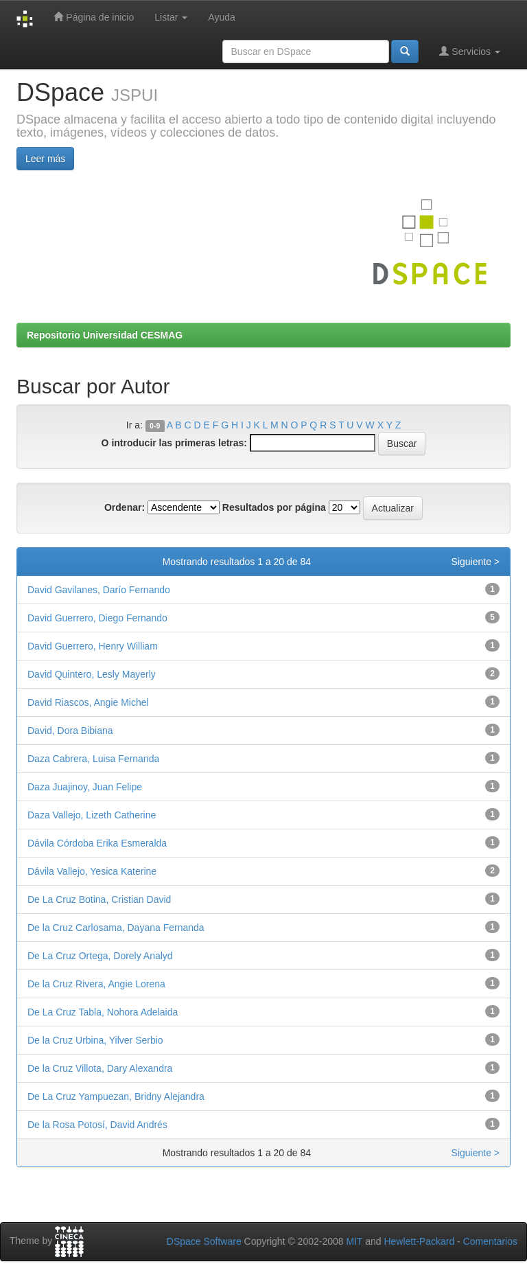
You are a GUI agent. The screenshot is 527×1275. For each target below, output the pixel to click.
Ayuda (221, 17)
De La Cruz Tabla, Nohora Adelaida (102, 1012)
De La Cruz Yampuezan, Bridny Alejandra (115, 1096)
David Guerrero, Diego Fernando (97, 617)
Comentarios (490, 1241)
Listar (170, 17)
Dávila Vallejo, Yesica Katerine (91, 871)
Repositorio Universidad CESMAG (105, 335)
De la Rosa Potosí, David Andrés (97, 1124)
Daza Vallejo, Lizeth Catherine (91, 814)
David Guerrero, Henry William (92, 646)
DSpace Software (204, 1241)
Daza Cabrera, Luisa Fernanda (93, 758)
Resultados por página (274, 507)
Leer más (45, 158)
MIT (354, 1241)
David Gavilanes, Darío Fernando (98, 589)
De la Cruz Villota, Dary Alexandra (99, 1068)
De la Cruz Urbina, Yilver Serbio (95, 1040)
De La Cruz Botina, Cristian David (99, 899)
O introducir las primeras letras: (174, 442)
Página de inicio (94, 17)
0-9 (155, 426)
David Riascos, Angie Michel (88, 702)
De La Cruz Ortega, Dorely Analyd (100, 955)
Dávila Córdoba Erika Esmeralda (97, 843)
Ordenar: (124, 507)
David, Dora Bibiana (70, 730)
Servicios (469, 51)
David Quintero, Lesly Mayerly (91, 674)
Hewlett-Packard (419, 1241)
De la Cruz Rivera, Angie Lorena (96, 983)
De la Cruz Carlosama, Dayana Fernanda (115, 927)
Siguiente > (476, 561)
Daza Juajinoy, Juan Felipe (84, 786)
